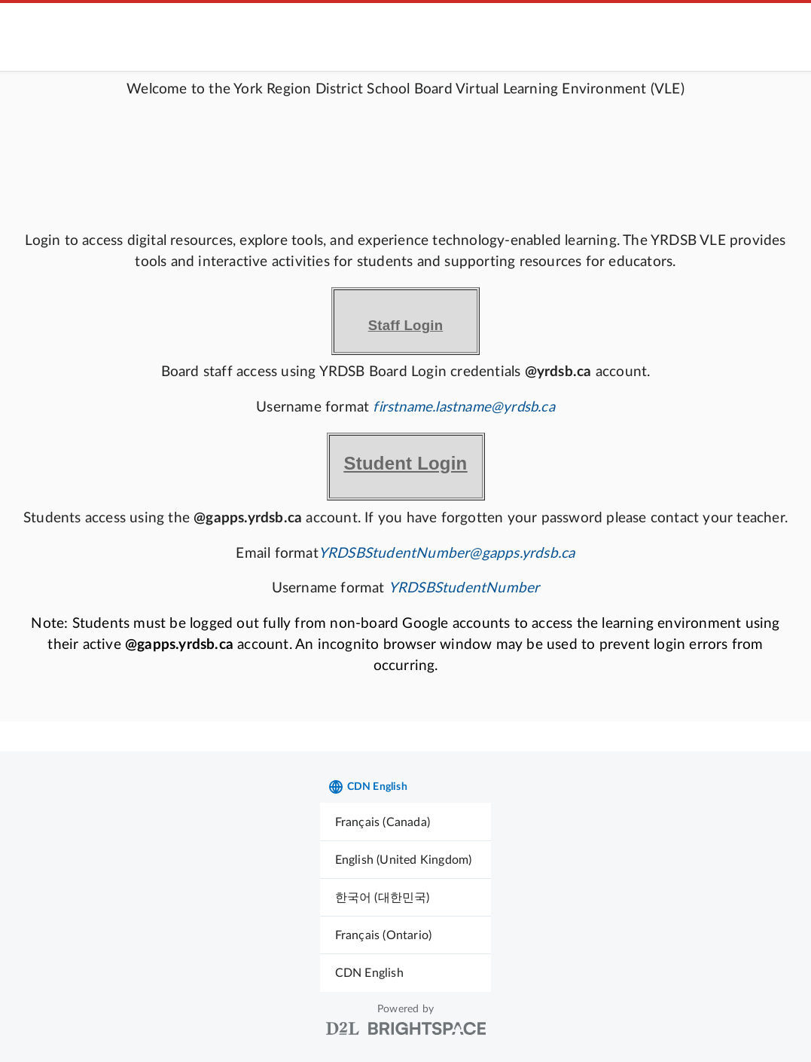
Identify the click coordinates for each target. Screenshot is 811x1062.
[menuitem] (406, 822)
